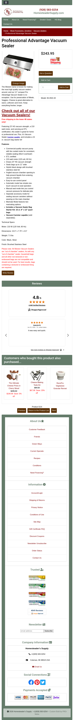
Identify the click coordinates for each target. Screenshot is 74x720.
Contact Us (7, 24)
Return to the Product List (38, 410)
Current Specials (37, 451)
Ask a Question (46, 73)
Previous (21, 410)
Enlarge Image (18, 83)
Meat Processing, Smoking (20, 31)
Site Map (37, 522)
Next (54, 410)
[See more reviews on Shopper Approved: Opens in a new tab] (45, 350)
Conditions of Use (37, 515)
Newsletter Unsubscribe (37, 543)
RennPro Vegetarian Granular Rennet (60, 385)
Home (5, 20)
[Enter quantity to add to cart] (49, 87)
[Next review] (68, 335)
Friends (37, 437)
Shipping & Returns (37, 500)
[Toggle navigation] (6, 2)
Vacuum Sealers (39, 31)
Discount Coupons (37, 536)
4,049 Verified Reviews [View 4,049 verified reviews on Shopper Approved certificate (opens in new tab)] (37, 305)
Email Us (37, 667)
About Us (15, 20)
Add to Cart (64, 87)
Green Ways (37, 444)
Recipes (37, 458)
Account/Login (37, 493)
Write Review (8, 273)
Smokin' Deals (45, 20)
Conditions (37, 465)
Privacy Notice (37, 507)
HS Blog (58, 20)
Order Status (37, 551)
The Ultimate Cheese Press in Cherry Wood (13, 385)
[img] (37, 301)
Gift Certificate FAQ (37, 529)
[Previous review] (6, 335)
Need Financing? (29, 20)
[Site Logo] (13, 12)
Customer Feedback (37, 429)
